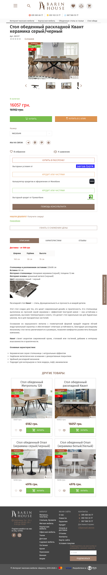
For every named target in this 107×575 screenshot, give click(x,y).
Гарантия (63, 522)
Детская (43, 539)
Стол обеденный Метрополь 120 (31, 383)
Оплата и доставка (63, 529)
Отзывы (62, 533)
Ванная (42, 555)
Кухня (42, 549)
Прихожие (44, 552)
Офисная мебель (47, 532)
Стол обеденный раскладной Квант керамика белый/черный (75, 385)
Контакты (63, 537)
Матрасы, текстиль (43, 516)
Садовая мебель (46, 542)
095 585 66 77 (87, 515)
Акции (42, 559)
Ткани (42, 535)
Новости (63, 518)
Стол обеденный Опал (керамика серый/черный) (31, 444)
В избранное (19, 152)
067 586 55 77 (87, 521)
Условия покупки (67, 543)
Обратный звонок (86, 528)
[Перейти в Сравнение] (81, 6)
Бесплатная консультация (104, 289)
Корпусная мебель (44, 528)
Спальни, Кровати (47, 520)
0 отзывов (29, 39)
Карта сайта (64, 540)
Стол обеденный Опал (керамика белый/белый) (75, 444)
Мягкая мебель (46, 524)
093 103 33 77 (87, 518)
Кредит (62, 525)
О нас (61, 515)
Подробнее (15, 221)
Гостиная (43, 545)
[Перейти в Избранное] (73, 6)
